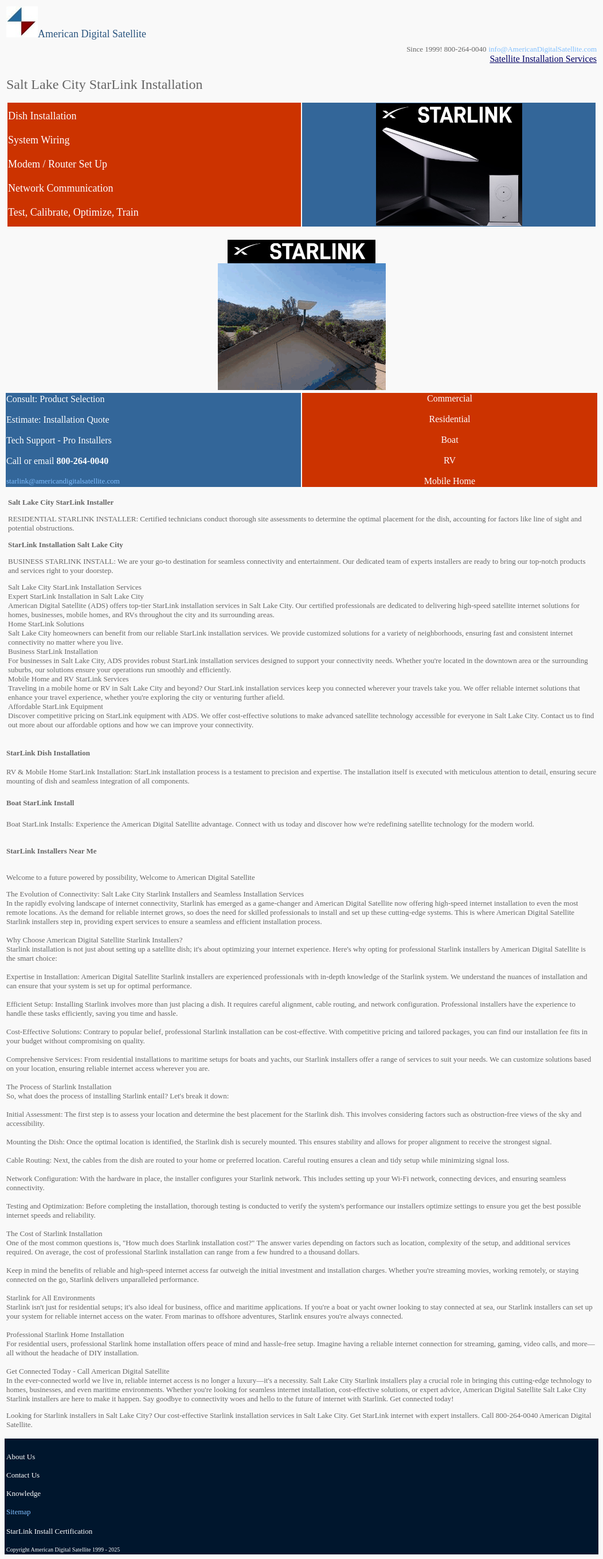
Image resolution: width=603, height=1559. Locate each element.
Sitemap (18, 1511)
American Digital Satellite (92, 34)
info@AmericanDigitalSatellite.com (543, 49)
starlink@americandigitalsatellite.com (63, 481)
